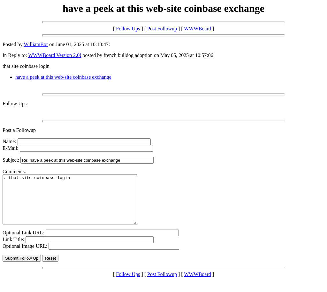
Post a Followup (19, 130)
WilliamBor (36, 44)
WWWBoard (197, 28)
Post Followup (162, 28)
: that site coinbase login (78, 204)
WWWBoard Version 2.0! (54, 55)
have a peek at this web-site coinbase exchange (63, 77)
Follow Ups (128, 28)
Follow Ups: (15, 103)
